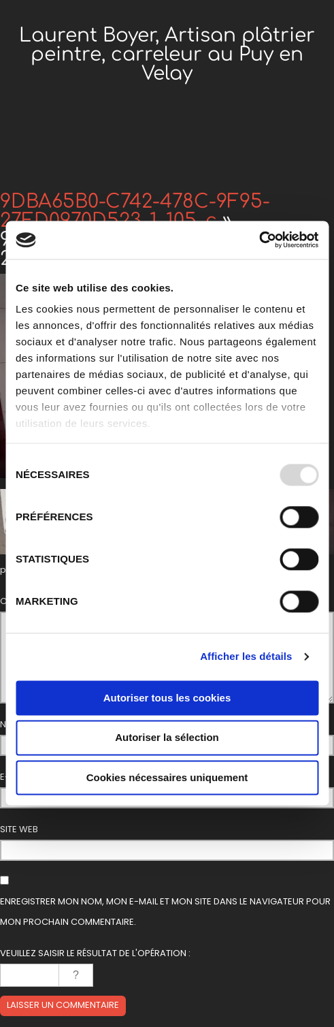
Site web (19, 829)
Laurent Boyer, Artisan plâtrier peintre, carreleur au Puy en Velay (167, 54)
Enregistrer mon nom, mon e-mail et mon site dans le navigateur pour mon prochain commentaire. (165, 911)
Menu (167, 160)
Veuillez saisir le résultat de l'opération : (95, 953)
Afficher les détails (246, 656)
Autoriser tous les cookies (167, 698)
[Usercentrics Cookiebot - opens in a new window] (258, 240)
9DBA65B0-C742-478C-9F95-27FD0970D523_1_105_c (135, 211)
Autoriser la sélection (167, 738)
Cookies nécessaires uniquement (167, 777)
